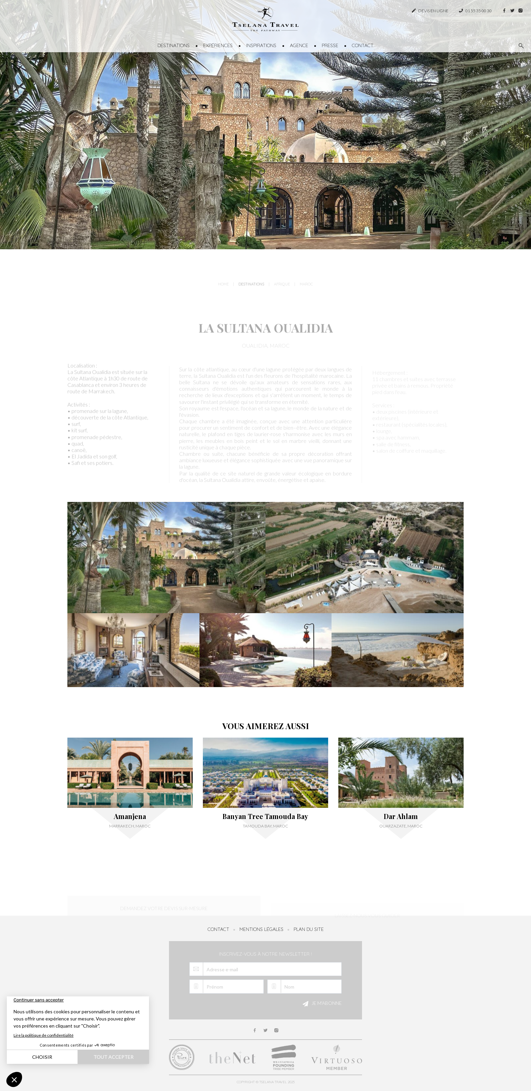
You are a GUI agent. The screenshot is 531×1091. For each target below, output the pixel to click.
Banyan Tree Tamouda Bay (265, 816)
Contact (363, 45)
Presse (330, 45)
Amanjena (130, 816)
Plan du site (309, 929)
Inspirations (261, 45)
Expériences (218, 45)
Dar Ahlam (401, 816)
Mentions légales (261, 929)
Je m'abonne (321, 1004)
